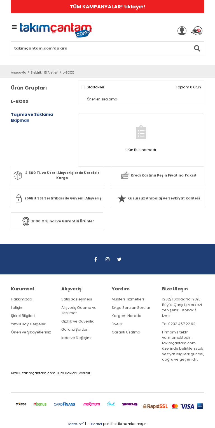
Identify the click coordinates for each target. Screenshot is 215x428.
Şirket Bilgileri (23, 315)
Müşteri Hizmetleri (128, 299)
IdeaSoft (76, 424)
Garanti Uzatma (126, 332)
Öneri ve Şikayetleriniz (31, 332)
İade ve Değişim (76, 337)
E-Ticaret (94, 424)
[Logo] (56, 31)
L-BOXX (68, 72)
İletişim (17, 307)
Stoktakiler (95, 87)
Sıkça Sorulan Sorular (131, 307)
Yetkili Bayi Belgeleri (28, 324)
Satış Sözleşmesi (76, 299)
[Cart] (196, 31)
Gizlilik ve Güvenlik (77, 321)
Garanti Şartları (74, 329)
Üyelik (117, 324)
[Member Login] (181, 30)
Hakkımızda (21, 299)
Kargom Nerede (126, 315)
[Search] (107, 48)
